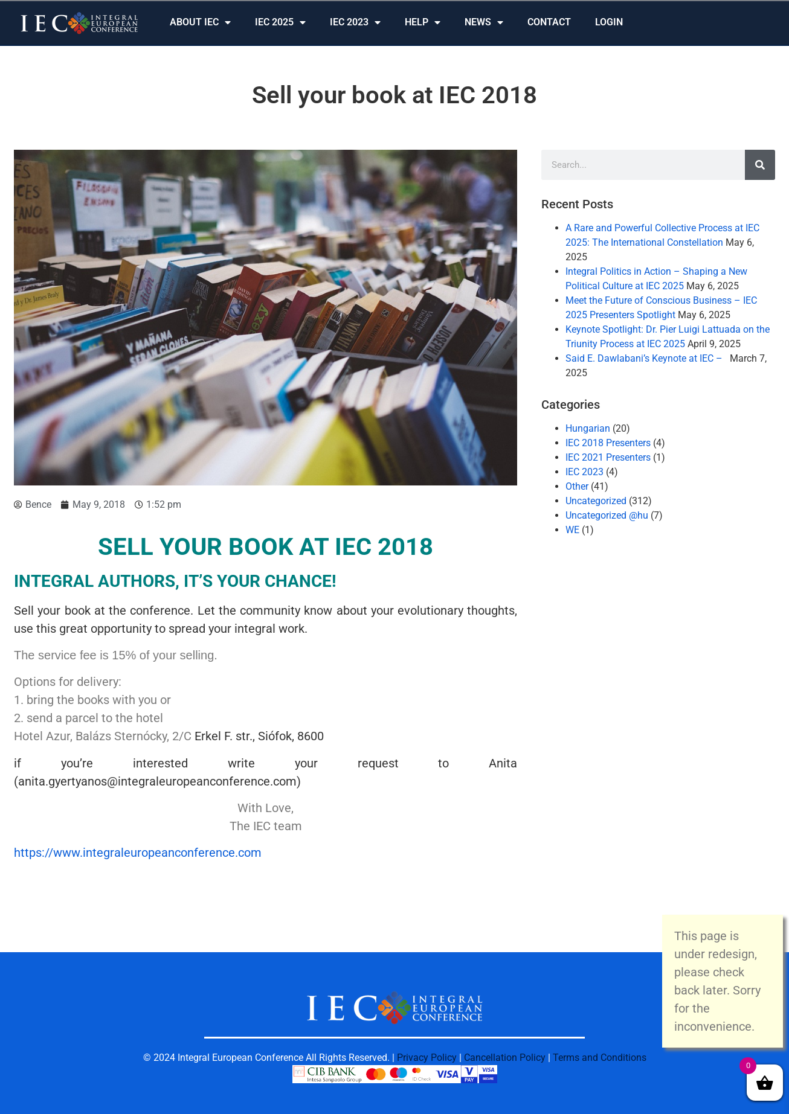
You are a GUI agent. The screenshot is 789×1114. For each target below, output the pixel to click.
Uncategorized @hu (606, 515)
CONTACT (549, 22)
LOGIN (609, 22)
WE (572, 530)
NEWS (484, 22)
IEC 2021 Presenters (608, 457)
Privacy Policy (427, 1057)
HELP (422, 22)
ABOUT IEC (200, 22)
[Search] (760, 165)
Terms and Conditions (599, 1057)
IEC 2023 (355, 22)
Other (576, 486)
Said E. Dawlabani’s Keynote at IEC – (646, 358)
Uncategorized (595, 501)
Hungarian (587, 428)
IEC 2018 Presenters (608, 443)
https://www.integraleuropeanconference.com (138, 852)
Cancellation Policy (505, 1057)
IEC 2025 (280, 22)
